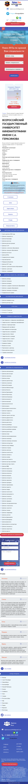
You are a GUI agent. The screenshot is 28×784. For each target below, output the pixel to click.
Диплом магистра (6, 241)
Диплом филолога (6, 522)
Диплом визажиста (7, 399)
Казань (4, 689)
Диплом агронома (6, 376)
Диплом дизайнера (7, 424)
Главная (4, 113)
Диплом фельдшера (7, 519)
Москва (4, 677)
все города (7, 715)
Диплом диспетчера (7, 431)
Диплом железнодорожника (9, 436)
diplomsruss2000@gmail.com (17, 9)
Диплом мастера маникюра (9, 461)
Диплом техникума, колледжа (9, 290)
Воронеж (4, 707)
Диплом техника (6, 510)
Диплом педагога (6, 487)
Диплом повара (6, 489)
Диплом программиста (8, 494)
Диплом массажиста (7, 459)
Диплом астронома (7, 383)
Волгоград (4, 710)
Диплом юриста (6, 531)
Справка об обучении (7, 341)
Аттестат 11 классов (7, 312)
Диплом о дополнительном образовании (12, 266)
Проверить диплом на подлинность (11, 534)
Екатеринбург (5, 684)
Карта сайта (19, 751)
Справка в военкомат (7, 352)
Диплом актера (6, 378)
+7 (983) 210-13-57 (15, 20)
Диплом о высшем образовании (10, 250)
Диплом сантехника (7, 498)
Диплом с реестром (7, 268)
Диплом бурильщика (7, 392)
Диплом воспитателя (7, 403)
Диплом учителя (6, 515)
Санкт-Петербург (6, 680)
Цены (4, 747)
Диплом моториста (7, 478)
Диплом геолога (6, 413)
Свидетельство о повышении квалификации (13, 322)
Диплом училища (6, 278)
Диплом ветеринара (7, 396)
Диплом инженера (6, 438)
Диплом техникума (7, 281)
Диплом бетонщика (7, 385)
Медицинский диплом (7, 262)
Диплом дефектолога (7, 420)
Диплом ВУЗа (5, 255)
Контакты (19, 749)
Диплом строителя (6, 508)
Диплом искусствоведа (8, 445)
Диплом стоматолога (7, 505)
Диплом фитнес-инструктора (9, 524)
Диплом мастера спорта (8, 464)
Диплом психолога (6, 496)
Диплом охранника (7, 480)
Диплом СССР (5, 245)
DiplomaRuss (13, 724)
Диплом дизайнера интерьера (9, 427)
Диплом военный (6, 401)
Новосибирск (5, 682)
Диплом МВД (5, 466)
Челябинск (4, 691)
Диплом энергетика (7, 528)
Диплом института (6, 252)
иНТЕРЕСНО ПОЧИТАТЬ (10, 362)
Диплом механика (6, 475)
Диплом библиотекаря (7, 387)
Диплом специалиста (7, 236)
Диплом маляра (6, 457)
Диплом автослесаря (7, 373)
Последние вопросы (10, 569)
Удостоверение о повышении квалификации (13, 320)
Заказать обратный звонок (9, 764)
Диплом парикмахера (7, 484)
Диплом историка (6, 447)
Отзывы (18, 746)
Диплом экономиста (7, 526)
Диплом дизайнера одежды (9, 429)
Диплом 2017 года (6, 264)
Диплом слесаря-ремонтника (9, 503)
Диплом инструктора (7, 443)
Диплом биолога (6, 390)
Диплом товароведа (7, 512)
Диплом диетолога (7, 422)
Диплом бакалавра (7, 238)
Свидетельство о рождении (9, 331)
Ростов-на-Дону (6, 698)
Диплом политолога (7, 491)
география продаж (9, 357)
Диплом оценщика (6, 482)
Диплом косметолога (7, 452)
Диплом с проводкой (7, 271)
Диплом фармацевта (7, 517)
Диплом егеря (5, 434)
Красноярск (5, 703)
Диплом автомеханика (7, 371)
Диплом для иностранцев (8, 243)
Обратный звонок (15, 23)
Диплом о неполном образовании (10, 248)
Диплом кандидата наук (8, 300)
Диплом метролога (7, 473)
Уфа (3, 700)
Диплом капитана (6, 450)
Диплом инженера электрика (9, 440)
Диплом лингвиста (6, 454)
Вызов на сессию (6, 345)
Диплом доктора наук (7, 302)
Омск (3, 693)
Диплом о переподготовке (8, 324)
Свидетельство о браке (8, 334)
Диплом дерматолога (7, 417)
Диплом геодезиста (7, 410)
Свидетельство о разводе (8, 336)
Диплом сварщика (6, 501)
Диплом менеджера (7, 471)
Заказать (6, 749)
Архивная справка (6, 343)
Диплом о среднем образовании (10, 288)
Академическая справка (8, 257)
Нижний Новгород (6, 687)
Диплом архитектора (7, 380)
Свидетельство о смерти (8, 338)
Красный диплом (6, 259)
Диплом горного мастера (8, 415)
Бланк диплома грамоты (8, 350)
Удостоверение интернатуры (9, 329)
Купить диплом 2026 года (8, 234)
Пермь (3, 705)
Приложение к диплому (8, 348)
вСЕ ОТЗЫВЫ (7, 668)
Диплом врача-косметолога (9, 408)
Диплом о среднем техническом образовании (13, 285)
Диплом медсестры (7, 468)
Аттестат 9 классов (7, 310)
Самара (4, 696)
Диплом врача (5, 406)
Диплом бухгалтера (7, 394)
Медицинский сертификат (8, 327)
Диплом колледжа (6, 283)
